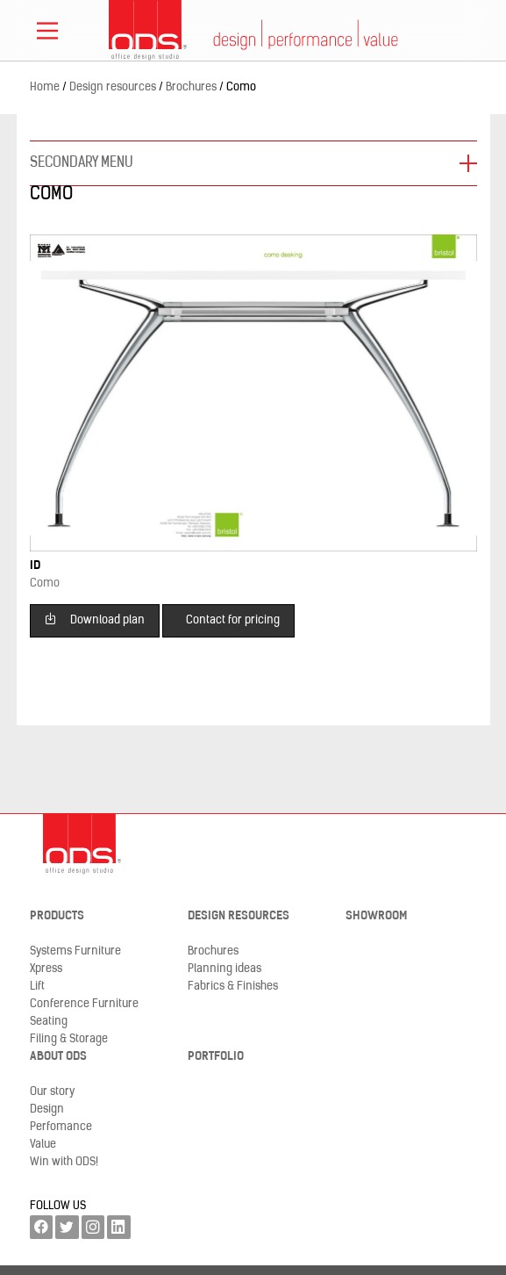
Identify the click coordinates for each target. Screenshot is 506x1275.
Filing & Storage (69, 1039)
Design (47, 1109)
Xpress (46, 969)
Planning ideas (224, 969)
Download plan (94, 618)
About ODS (58, 1056)
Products (57, 916)
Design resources (238, 916)
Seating (49, 1021)
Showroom (376, 916)
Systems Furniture (75, 951)
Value (43, 1144)
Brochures (213, 951)
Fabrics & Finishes (233, 986)
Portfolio (216, 1056)
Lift (37, 986)
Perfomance (61, 1127)
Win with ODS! (64, 1162)
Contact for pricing (233, 620)
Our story (52, 1092)
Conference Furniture (84, 1004)
